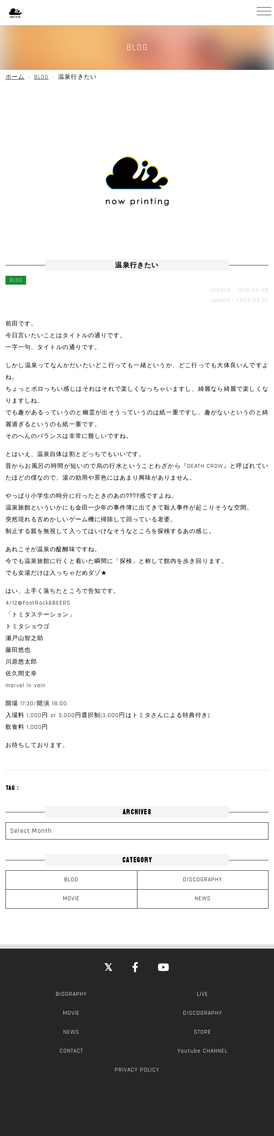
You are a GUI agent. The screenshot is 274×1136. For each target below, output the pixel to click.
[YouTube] (164, 968)
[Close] (108, 968)
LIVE (202, 994)
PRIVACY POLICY (137, 1070)
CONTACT (71, 1051)
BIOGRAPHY (71, 994)
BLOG (71, 879)
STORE (202, 1032)
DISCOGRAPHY (202, 879)
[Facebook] (135, 968)
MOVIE (71, 898)
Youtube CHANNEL (202, 1051)
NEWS (203, 898)
